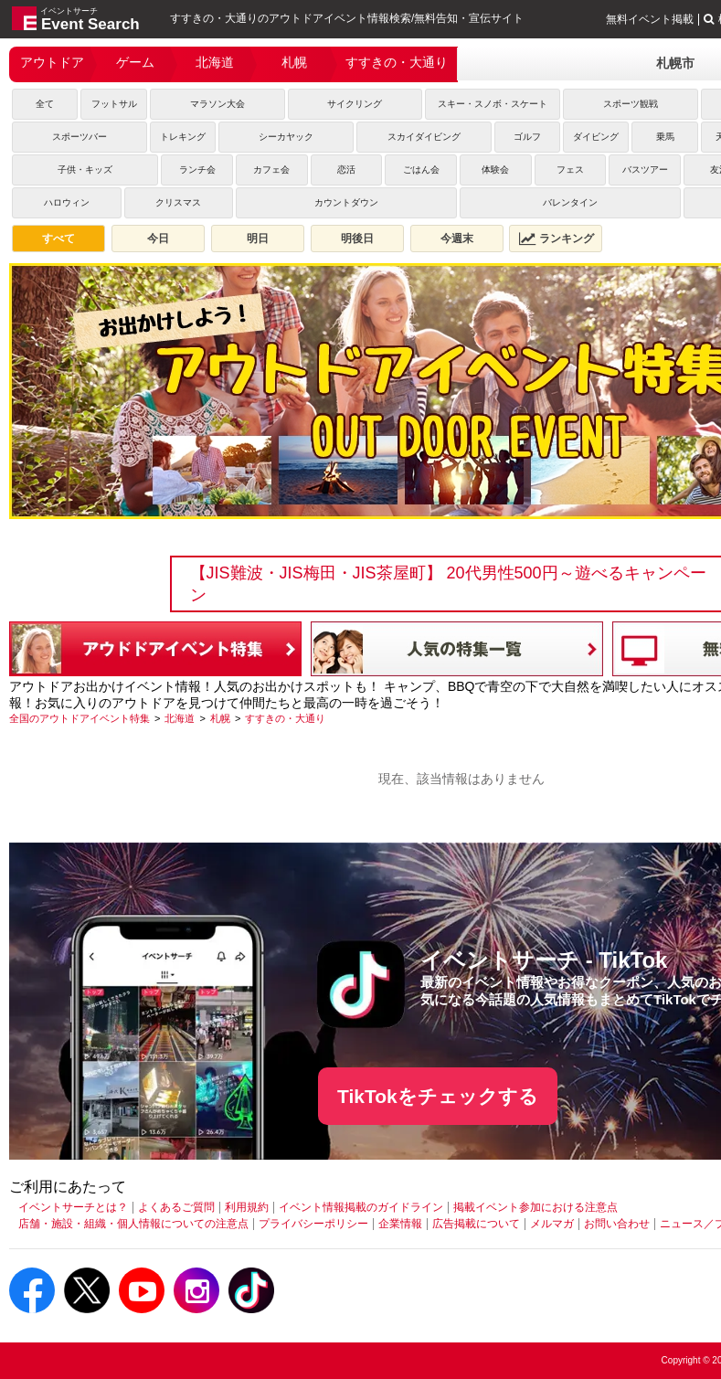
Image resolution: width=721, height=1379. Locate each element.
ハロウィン (67, 202)
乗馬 (665, 137)
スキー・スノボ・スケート (492, 104)
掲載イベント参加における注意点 (535, 1207)
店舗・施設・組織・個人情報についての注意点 (133, 1223)
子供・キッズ (85, 169)
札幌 (294, 62)
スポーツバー (79, 137)
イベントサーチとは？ (73, 1207)
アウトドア (52, 62)
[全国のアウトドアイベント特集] (79, 718)
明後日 (357, 238)
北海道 (215, 62)
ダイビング (596, 137)
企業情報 (400, 1223)
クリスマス (178, 202)
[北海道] (179, 718)
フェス (570, 169)
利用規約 (247, 1207)
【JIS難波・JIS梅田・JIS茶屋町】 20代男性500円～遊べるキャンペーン (448, 584)
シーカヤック (286, 137)
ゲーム (135, 62)
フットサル (114, 104)
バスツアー (645, 169)
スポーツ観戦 (630, 104)
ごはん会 (421, 169)
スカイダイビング (424, 137)
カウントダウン (346, 202)
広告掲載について (476, 1223)
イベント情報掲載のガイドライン (361, 1207)
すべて (58, 238)
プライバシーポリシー (313, 1223)
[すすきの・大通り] (285, 718)
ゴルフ (527, 137)
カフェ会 (271, 169)
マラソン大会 (217, 104)
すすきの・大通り (396, 62)
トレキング (183, 137)
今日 (158, 238)
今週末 (456, 238)
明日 (258, 238)
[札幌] (220, 718)
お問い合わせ (617, 1223)
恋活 (346, 169)
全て (45, 104)
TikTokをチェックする (437, 1096)
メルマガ (552, 1223)
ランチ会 (197, 169)
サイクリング (354, 104)
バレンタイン (570, 202)
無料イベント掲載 (650, 19)
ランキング (556, 238)
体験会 (495, 169)
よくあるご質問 (176, 1207)
